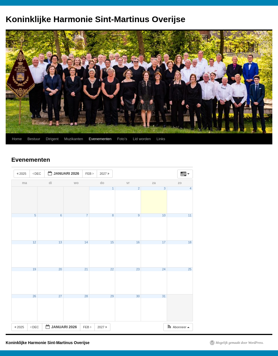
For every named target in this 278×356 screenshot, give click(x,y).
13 (60, 242)
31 (164, 296)
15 (112, 242)
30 (138, 296)
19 (34, 269)
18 (189, 242)
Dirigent (52, 139)
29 (112, 296)
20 (60, 269)
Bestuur (34, 139)
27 (60, 296)
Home (17, 139)
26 (34, 296)
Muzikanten (73, 139)
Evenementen (100, 139)
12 (34, 242)
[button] (178, 327)
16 (138, 242)
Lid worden (142, 139)
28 (86, 296)
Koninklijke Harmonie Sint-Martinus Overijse (96, 19)
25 (189, 269)
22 (112, 269)
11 (189, 215)
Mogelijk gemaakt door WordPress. (240, 343)
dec (37, 173)
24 (164, 269)
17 (164, 242)
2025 (22, 173)
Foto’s (122, 139)
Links (161, 139)
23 (138, 269)
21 (86, 269)
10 (164, 215)
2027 (105, 173)
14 (86, 242)
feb (89, 173)
